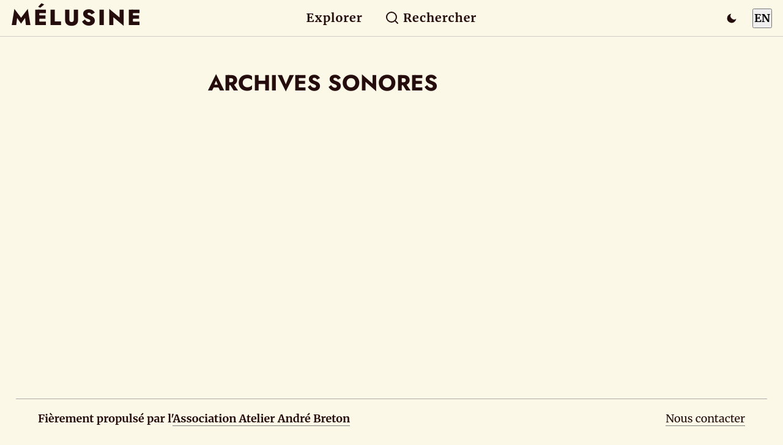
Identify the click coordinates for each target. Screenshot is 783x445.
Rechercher (431, 17)
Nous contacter (705, 418)
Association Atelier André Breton (261, 418)
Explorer (334, 17)
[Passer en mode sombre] (731, 18)
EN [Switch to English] (762, 18)
